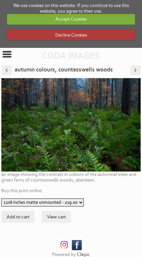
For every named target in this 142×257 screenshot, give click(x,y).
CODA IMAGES (71, 56)
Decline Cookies (71, 35)
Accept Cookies (71, 19)
